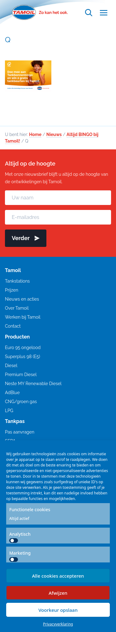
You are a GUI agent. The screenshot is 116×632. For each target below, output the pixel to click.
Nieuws (54, 134)
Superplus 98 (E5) (22, 356)
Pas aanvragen (19, 432)
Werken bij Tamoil (23, 317)
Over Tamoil (16, 308)
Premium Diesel (21, 374)
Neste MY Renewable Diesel (33, 383)
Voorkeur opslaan (58, 610)
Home (35, 134)
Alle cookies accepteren (58, 576)
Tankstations (17, 281)
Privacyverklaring (58, 624)
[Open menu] (103, 12)
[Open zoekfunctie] (88, 12)
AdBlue (12, 392)
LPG (9, 410)
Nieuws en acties (22, 299)
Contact (13, 326)
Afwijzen (58, 593)
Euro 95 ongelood (23, 347)
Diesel (11, 365)
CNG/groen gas (21, 401)
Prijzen (11, 290)
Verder (26, 238)
